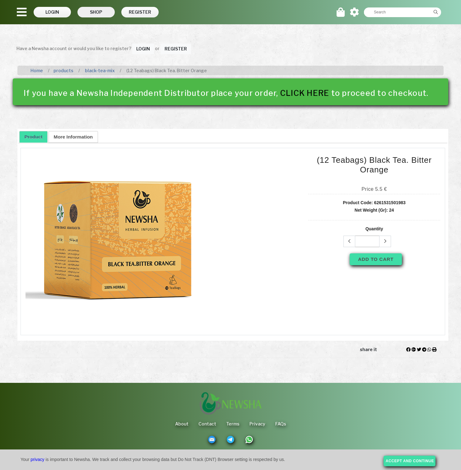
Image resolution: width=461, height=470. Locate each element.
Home (36, 70)
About (182, 423)
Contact (207, 423)
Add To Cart (375, 259)
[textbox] (397, 12)
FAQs (280, 423)
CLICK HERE (304, 93)
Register (176, 48)
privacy (37, 459)
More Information (73, 136)
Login (143, 48)
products (63, 70)
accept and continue (410, 461)
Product (34, 136)
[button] (52, 12)
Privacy (257, 423)
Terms (233, 423)
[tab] (33, 136)
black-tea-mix (99, 70)
